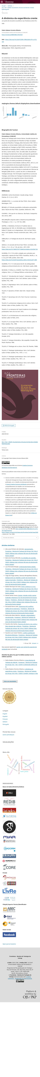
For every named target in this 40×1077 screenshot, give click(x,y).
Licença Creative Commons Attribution (16, 484)
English (5, 714)
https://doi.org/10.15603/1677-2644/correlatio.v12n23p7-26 (20, 249)
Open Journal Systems (9, 944)
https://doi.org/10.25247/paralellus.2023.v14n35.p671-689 (19, 260)
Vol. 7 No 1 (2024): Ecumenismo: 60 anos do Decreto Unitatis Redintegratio (18, 8)
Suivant (34, 643)
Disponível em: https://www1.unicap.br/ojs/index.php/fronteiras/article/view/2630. (20, 532)
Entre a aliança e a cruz (28, 586)
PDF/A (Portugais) (9, 425)
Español (5, 716)
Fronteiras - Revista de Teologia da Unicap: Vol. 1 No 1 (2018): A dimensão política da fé (21, 665)
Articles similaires (8, 545)
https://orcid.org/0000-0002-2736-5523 (12, 34)
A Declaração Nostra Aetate (27, 567)
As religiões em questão (28, 558)
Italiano (5, 722)
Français (5, 719)
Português (6, 724)
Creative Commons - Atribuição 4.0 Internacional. (20, 977)
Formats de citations (8, 537)
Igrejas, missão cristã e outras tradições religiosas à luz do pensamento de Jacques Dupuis (21, 598)
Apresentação (29, 549)
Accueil (3, 6)
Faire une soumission (10, 681)
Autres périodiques (8, 735)
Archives (10, 6)
